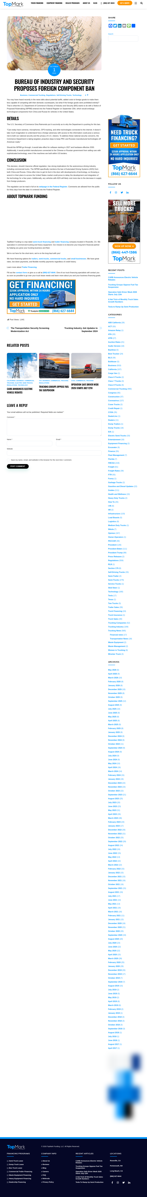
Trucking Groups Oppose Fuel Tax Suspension (54, 388)
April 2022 (112, 861)
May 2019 (112, 997)
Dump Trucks (114, 428)
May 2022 (112, 857)
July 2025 (112, 709)
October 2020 (114, 931)
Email (58, 439)
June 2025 (112, 713)
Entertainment (114, 440)
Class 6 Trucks (114, 377)
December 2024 (115, 736)
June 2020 (112, 947)
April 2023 (112, 814)
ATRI (110, 338)
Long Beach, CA (116, 1171)
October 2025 (114, 697)
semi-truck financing (42, 242)
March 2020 (113, 958)
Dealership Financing (16, 1182)
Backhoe (112, 350)
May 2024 (112, 763)
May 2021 (112, 904)
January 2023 (114, 826)
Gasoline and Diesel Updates (120, 486)
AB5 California (114, 323)
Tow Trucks (113, 603)
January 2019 (114, 1013)
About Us (86, 3)
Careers (45, 1171)
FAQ (43, 1175)
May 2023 (112, 810)
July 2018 (112, 1036)
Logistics (112, 521)
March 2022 (113, 865)
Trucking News (114, 631)
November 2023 (115, 787)
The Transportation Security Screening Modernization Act (30, 329)
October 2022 (114, 837)
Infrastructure (114, 514)
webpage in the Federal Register (53, 187)
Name (9, 439)
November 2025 (115, 693)
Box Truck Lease (14, 1168)
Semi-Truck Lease (15, 1161)
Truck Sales (113, 619)
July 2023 (112, 802)
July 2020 (112, 943)
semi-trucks (44, 259)
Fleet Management (116, 455)
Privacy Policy (47, 1182)
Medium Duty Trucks (117, 525)
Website (10, 449)
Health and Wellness (117, 494)
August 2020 (113, 939)
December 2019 (115, 970)
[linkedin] (127, 192)
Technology (77, 95)
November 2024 (115, 740)
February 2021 (114, 915)
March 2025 (113, 724)
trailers (35, 259)
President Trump (115, 553)
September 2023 (115, 795)
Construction (114, 397)
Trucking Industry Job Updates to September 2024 (81, 329)
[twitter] (122, 192)
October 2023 (114, 791)
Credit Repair (114, 408)
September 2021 (115, 888)
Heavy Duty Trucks (116, 498)
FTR (110, 475)
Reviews (45, 1164)
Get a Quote (124, 3)
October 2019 (114, 978)
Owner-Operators (115, 537)
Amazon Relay (114, 330)
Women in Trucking (116, 650)
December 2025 (115, 689)
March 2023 (113, 818)
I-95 (109, 506)
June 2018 (112, 1040)
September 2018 (115, 1029)
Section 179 (113, 568)
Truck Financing (37, 3)
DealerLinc (113, 416)
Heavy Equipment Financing (19, 1178)
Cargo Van (112, 373)
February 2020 (114, 962)
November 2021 (115, 880)
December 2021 (115, 876)
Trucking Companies (117, 623)
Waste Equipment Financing (19, 1175)
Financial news (116, 635)
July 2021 (112, 896)
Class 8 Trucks (114, 385)
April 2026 (112, 674)
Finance (111, 451)
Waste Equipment (116, 642)
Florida (111, 459)
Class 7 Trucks (114, 381)
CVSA (73, 380)
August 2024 (113, 752)
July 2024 (112, 756)
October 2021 (114, 884)
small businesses (78, 259)
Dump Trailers (114, 424)
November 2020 (115, 927)
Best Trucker (113, 354)
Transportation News (119, 639)
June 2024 (112, 759)
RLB (110, 564)
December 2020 (115, 923)
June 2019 (112, 993)
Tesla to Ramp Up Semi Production (123, 307)
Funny (111, 479)
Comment (11, 417)
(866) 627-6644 (107, 3)
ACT (110, 326)
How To (111, 502)
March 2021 (113, 912)
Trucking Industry (116, 627)
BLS (110, 358)
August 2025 (113, 705)
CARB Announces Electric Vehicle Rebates (20, 390)
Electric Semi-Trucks (24, 383)
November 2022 (115, 834)
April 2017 (112, 1048)
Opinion (111, 533)
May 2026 (112, 670)
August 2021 (113, 892)
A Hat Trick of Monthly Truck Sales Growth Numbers (123, 300)
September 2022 (115, 841)
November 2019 (115, 974)
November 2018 (115, 1021)
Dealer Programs (73, 3)
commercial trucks (58, 259)
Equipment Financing (54, 3)
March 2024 (113, 771)
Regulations (51, 95)
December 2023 (115, 783)
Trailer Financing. (29, 267)
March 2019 (113, 1005)
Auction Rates (114, 342)
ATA (40, 380)
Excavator (112, 447)
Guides (111, 490)
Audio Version (114, 346)
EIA (109, 432)
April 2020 (112, 954)
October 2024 (114, 744)
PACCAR (112, 541)
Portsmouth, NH (116, 1166)
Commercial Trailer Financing (19, 1171)
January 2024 (114, 779)
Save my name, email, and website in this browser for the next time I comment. (41, 460)
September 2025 (115, 701)
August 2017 (113, 1044)
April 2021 (112, 908)
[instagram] (116, 192)
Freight (111, 467)
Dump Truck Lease (15, 1164)
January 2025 (114, 732)
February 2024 (114, 775)
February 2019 (114, 1009)
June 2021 (112, 900)
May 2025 (112, 717)
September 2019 (115, 982)
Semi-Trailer (113, 576)
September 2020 (115, 935)
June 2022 (112, 853)
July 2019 (112, 990)
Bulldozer (112, 362)
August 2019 (113, 986)
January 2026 (114, 685)
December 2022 (115, 830)
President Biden (115, 549)
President (112, 545)
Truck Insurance (115, 615)
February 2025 (114, 728)
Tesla (110, 596)
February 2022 (114, 869)
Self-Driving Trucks (64, 95)
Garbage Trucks (115, 482)
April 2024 (112, 767)
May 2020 (112, 951)
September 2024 (115, 748)
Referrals (45, 1178)
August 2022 (113, 845)
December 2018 (115, 1017)
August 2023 (113, 798)
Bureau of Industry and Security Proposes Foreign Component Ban (54, 84)
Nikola (111, 529)
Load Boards (113, 518)
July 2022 (112, 849)
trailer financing (62, 242)
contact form (21, 273)
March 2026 (113, 678)
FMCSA (111, 463)
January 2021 (114, 919)
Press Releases (115, 557)
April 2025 (112, 720)
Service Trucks (114, 584)
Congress (112, 393)
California (11, 380)
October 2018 (114, 1025)
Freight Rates (114, 471)
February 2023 (114, 822)
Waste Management (116, 646)
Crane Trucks (114, 404)
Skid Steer (112, 588)
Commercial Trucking (36, 95)
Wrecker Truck (114, 654)
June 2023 (112, 806)
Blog (95, 3)
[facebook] (110, 192)
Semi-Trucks (113, 580)
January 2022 (114, 873)
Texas (110, 599)
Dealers (111, 420)
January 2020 (114, 966)
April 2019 (112, 1001)
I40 (109, 510)
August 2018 (113, 1032)
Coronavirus (113, 401)
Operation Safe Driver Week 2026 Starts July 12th (85, 386)
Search (110, 34)
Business (24, 95)
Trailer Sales (113, 607)
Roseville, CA (115, 1161)
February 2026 (114, 681)
